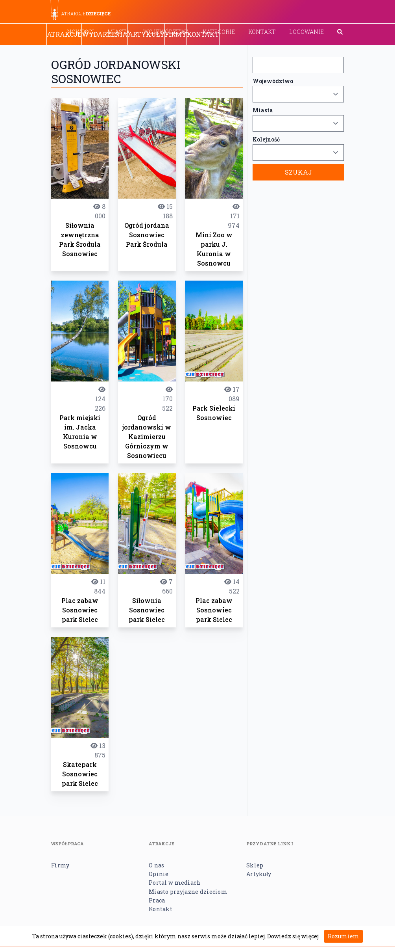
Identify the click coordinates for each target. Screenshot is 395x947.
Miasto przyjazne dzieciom (188, 891)
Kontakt (262, 31)
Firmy (175, 34)
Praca (157, 900)
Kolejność (266, 139)
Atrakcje (64, 34)
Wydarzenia (104, 34)
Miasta (263, 110)
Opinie (159, 874)
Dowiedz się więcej (293, 936)
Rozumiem (343, 936)
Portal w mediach (174, 882)
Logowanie (306, 31)
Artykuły (146, 34)
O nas (156, 865)
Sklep (254, 865)
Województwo (273, 81)
